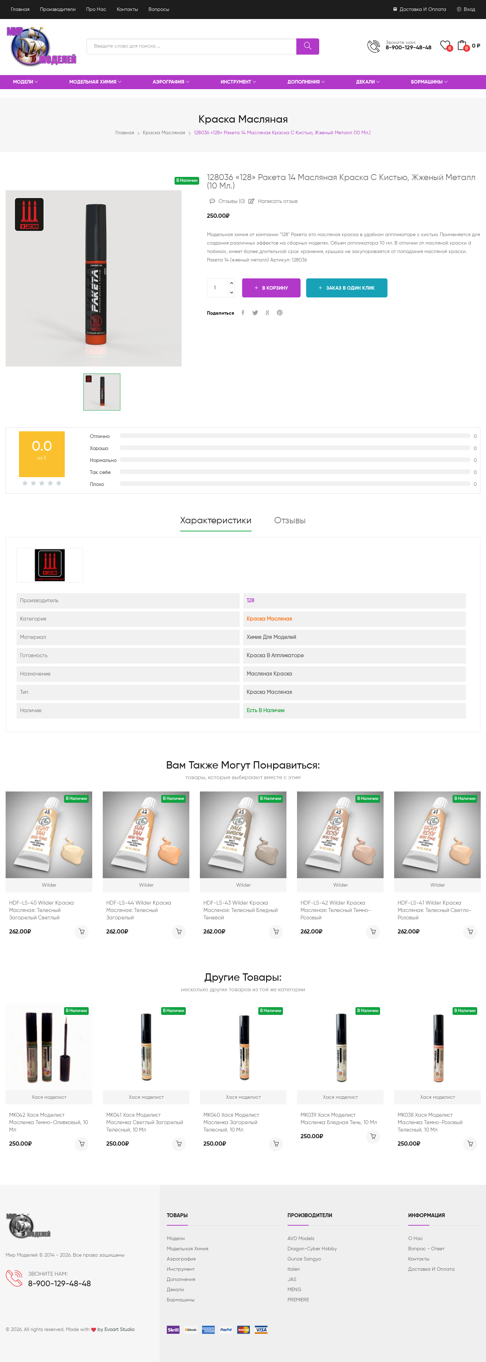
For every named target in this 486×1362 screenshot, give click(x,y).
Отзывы (227, 201)
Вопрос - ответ (426, 1248)
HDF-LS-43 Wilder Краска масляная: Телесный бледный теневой (240, 910)
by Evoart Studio (115, 1329)
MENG (294, 1289)
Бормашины (429, 82)
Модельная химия (95, 82)
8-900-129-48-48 (408, 48)
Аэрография (171, 82)
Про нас (96, 9)
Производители (58, 9)
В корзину (271, 288)
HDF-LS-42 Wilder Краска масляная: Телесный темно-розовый (336, 910)
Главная (20, 9)
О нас (415, 1238)
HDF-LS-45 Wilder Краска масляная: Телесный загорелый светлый (41, 910)
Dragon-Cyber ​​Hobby (312, 1248)
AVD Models (301, 1238)
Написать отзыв (273, 201)
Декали (368, 82)
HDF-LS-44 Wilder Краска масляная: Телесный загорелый (138, 910)
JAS (292, 1279)
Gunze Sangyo (304, 1259)
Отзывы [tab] (290, 520)
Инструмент (238, 82)
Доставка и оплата (419, 9)
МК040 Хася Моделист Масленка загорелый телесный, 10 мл (231, 1123)
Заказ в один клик (347, 288)
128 (250, 600)
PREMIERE (298, 1300)
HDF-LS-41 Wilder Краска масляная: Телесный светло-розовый (435, 910)
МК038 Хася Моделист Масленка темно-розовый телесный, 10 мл (430, 1123)
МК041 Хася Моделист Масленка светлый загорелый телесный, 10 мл (144, 1123)
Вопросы (159, 9)
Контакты (127, 9)
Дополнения (306, 82)
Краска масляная (164, 132)
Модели (25, 82)
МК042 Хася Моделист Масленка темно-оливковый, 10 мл (48, 1123)
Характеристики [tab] (216, 520)
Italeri (294, 1269)
